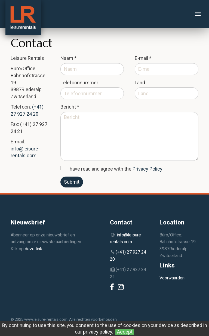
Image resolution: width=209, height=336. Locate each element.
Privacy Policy (147, 169)
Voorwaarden (172, 277)
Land (140, 82)
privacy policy (97, 332)
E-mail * (143, 58)
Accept (125, 332)
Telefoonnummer (79, 82)
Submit (71, 182)
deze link (33, 248)
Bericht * (69, 107)
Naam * (68, 58)
